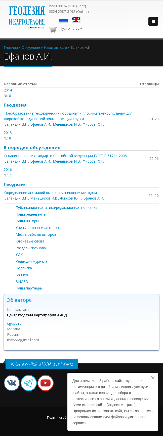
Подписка (24, 268)
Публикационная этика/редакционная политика (56, 207)
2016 (8, 169)
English (76, 20)
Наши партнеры (29, 288)
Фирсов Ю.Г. (93, 124)
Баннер (22, 274)
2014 (8, 90)
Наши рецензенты (31, 214)
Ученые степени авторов (37, 227)
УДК (19, 254)
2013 (8, 132)
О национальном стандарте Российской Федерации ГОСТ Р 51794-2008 (65, 155)
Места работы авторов (36, 234)
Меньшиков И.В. (67, 124)
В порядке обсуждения (32, 147)
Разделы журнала (31, 248)
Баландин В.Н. (16, 124)
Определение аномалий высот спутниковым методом (50, 192)
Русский (63, 20)
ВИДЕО (22, 281)
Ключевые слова (30, 241)
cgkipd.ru (14, 323)
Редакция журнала (31, 261)
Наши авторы (27, 220)
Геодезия (15, 105)
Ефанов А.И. (40, 124)
